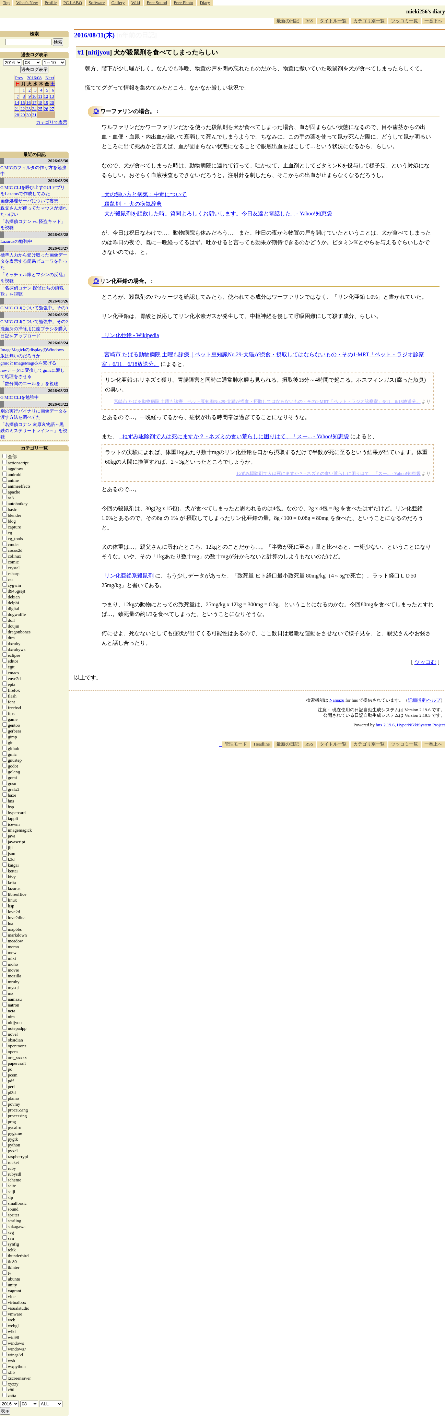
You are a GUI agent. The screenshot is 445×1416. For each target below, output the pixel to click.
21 (17, 108)
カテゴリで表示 (51, 122)
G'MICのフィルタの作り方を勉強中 (33, 170)
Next (49, 77)
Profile (51, 2)
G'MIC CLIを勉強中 (19, 397)
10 (34, 96)
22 (23, 108)
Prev (19, 77)
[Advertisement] (320, 768)
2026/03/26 (58, 301)
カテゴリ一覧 (34, 448)
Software (97, 2)
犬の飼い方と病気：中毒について (145, 194)
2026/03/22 (58, 404)
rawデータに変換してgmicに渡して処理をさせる (32, 373)
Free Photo (183, 2)
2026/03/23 (58, 390)
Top (6, 2)
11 (40, 96)
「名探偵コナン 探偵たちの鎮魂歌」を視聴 (32, 291)
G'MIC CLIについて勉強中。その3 (34, 307)
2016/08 (34, 77)
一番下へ (433, 20)
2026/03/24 (58, 342)
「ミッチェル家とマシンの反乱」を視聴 (33, 277)
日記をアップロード (20, 335)
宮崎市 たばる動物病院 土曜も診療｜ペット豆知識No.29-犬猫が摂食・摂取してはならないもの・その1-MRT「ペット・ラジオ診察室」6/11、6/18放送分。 (267, 401)
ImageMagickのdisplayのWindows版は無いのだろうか (32, 352)
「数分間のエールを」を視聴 (29, 383)
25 (40, 108)
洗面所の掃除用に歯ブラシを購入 (33, 328)
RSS (309, 20)
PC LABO (72, 2)
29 (23, 114)
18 (40, 102)
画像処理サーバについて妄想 (29, 200)
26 (46, 108)
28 (17, 114)
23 (28, 108)
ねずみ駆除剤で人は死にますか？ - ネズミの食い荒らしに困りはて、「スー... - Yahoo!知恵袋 (235, 436)
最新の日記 (288, 20)
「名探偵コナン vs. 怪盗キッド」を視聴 (33, 224)
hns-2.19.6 (385, 724)
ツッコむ (425, 662)
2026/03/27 (58, 248)
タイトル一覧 (333, 20)
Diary (205, 2)
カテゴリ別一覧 (369, 20)
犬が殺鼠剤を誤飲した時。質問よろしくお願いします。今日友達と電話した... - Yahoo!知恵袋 (218, 213)
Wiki (135, 2)
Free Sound (157, 2)
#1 (81, 52)
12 (46, 96)
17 (34, 102)
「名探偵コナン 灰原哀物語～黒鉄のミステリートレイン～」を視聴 (33, 430)
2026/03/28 (58, 234)
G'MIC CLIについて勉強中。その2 (34, 321)
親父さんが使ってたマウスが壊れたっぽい (33, 211)
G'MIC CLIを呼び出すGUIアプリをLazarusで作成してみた (32, 190)
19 (46, 102)
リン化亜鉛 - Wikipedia (131, 335)
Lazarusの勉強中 (16, 241)
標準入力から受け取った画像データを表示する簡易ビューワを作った (33, 261)
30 (28, 114)
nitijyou (99, 52)
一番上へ (433, 744)
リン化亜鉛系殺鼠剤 (129, 576)
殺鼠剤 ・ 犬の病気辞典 (133, 204)
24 (34, 108)
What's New (27, 2)
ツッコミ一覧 (404, 20)
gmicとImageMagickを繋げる (28, 363)
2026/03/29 (58, 180)
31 (34, 114)
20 (52, 102)
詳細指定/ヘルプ (424, 700)
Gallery (118, 2)
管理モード (236, 744)
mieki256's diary (425, 11)
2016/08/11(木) (94, 35)
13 (52, 96)
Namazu (336, 700)
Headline (262, 744)
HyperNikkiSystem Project (421, 724)
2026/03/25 (58, 314)
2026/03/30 (58, 160)
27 (52, 108)
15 (23, 102)
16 (28, 102)
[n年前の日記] (136, 35)
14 (17, 102)
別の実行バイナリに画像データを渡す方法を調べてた (33, 414)
